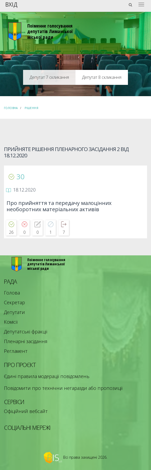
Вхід (11, 4)
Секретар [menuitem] (14, 302)
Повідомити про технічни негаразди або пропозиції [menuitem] (63, 388)
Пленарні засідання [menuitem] (25, 341)
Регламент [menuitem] (16, 351)
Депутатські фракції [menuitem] (25, 331)
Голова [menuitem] (12, 293)
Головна (11, 108)
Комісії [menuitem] (11, 322)
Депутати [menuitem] (14, 312)
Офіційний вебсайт (26, 411)
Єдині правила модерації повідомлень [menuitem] (46, 376)
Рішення (31, 108)
